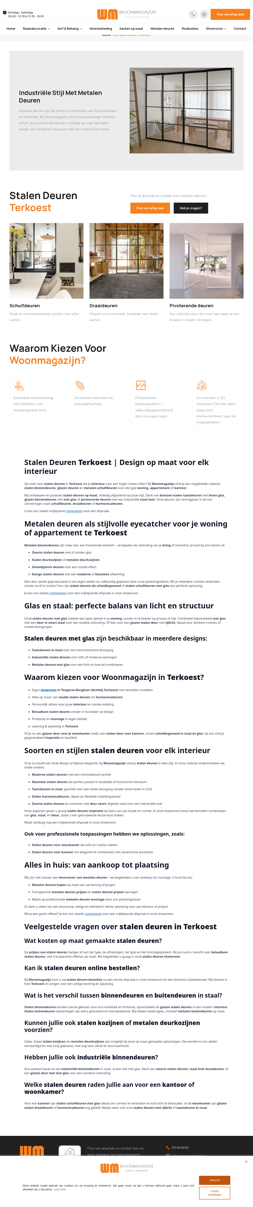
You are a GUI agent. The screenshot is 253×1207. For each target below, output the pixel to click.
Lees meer (60, 1189)
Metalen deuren (162, 28)
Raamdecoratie (34, 28)
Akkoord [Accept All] (215, 1180)
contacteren (74, 511)
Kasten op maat (131, 28)
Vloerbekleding (101, 28)
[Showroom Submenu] (226, 29)
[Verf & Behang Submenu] (82, 29)
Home (11, 28)
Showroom (214, 28)
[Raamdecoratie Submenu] (50, 29)
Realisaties (190, 28)
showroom (48, 690)
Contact (240, 28)
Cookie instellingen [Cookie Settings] (214, 1193)
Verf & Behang (68, 28)
